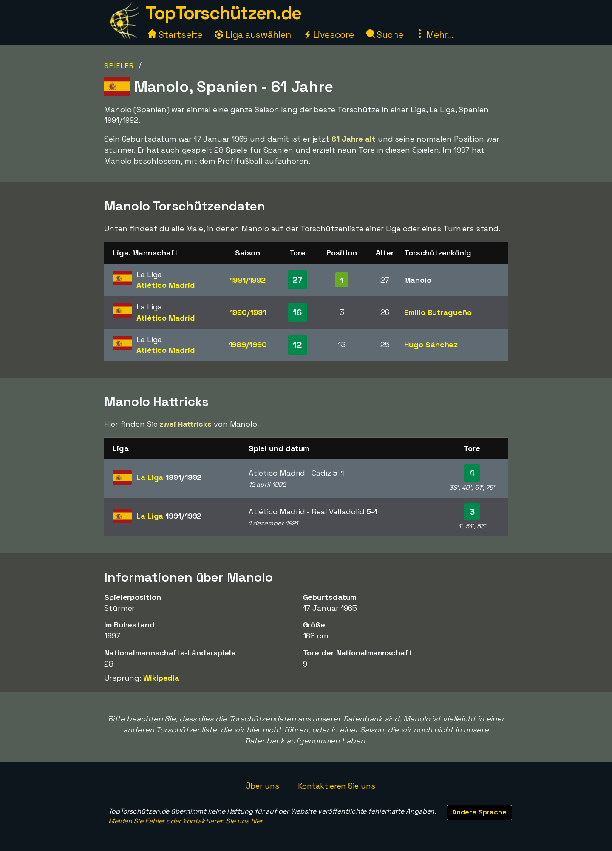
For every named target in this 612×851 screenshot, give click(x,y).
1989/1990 (248, 344)
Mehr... (434, 34)
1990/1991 (248, 312)
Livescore (328, 34)
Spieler (119, 65)
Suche (384, 34)
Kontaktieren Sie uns (336, 786)
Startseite (175, 34)
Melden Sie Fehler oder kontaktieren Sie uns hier (185, 821)
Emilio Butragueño (437, 312)
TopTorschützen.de (223, 13)
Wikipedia (161, 678)
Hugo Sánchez (430, 344)
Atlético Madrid (165, 285)
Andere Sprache (479, 812)
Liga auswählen (253, 34)
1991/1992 (248, 280)
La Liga (168, 477)
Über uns (262, 786)
